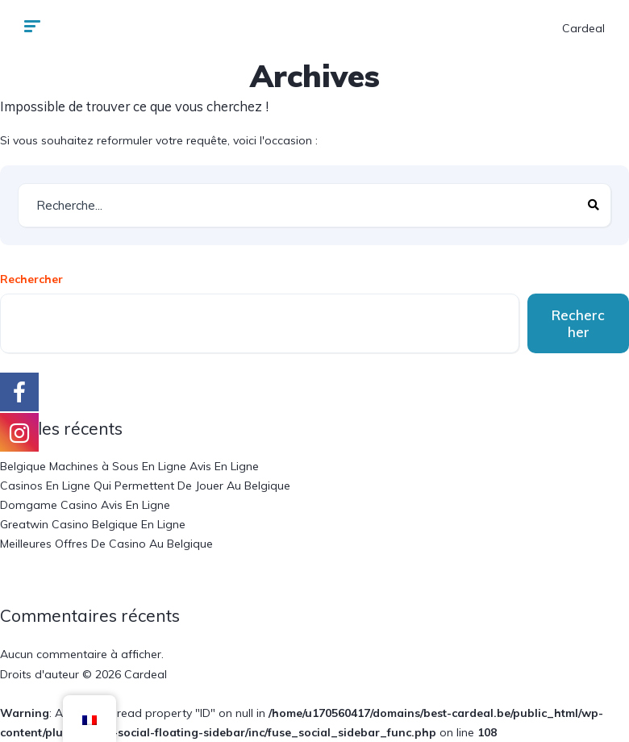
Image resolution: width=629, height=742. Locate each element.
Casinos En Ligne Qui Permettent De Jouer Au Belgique (145, 485)
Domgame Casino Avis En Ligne (85, 505)
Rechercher (31, 279)
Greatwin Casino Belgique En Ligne (92, 524)
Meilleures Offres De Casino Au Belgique (106, 543)
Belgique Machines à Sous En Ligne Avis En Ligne (129, 466)
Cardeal (583, 28)
